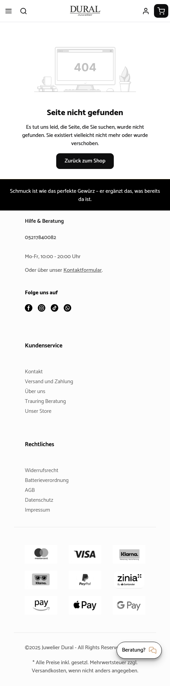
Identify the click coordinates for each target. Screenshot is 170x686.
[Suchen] (23, 11)
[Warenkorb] (161, 11)
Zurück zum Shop (85, 161)
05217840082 (41, 238)
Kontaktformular (85, 271)
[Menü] (8, 11)
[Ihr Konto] (146, 11)
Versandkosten (46, 671)
